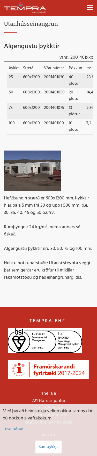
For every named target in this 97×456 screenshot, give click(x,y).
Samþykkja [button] (48, 446)
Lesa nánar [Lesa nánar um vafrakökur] (13, 429)
